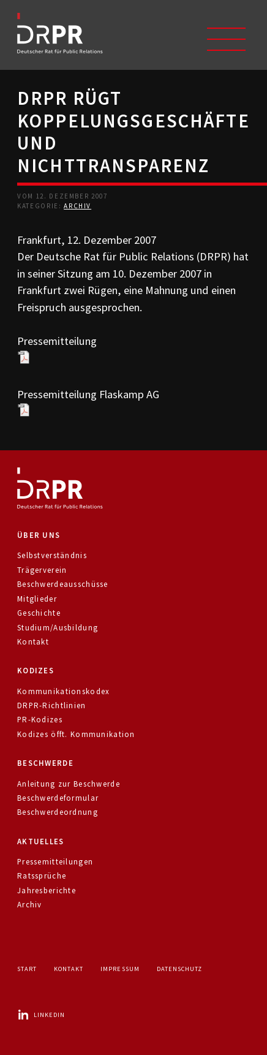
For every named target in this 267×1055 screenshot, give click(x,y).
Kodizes (35, 670)
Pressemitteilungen (55, 861)
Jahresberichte (46, 890)
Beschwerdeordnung (57, 812)
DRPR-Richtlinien (51, 705)
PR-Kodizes (39, 719)
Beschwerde (45, 763)
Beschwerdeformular (58, 798)
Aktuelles (40, 841)
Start (27, 969)
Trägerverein (42, 570)
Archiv (77, 206)
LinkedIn (41, 1015)
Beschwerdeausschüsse (62, 584)
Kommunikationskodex (63, 691)
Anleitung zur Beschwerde (68, 784)
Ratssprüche (41, 876)
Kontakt (33, 642)
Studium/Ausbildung (57, 627)
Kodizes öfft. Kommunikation (76, 734)
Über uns (38, 535)
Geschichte (39, 613)
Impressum (119, 969)
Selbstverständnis (52, 555)
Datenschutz (179, 969)
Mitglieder (37, 599)
